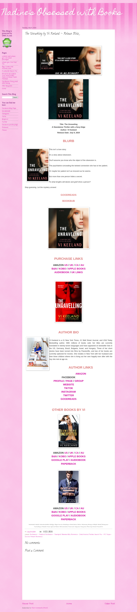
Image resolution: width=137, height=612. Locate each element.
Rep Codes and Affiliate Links (7, 67)
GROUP (79, 381)
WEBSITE (68, 384)
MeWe (4, 130)
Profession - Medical (37, 534)
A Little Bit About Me (9, 71)
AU (82, 265)
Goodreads (6, 111)
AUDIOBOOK (61, 272)
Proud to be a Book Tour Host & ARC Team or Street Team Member (9, 76)
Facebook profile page (10, 125)
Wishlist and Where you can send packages (8, 58)
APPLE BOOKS (77, 268)
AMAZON (81, 373)
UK (71, 265)
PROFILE (59, 381)
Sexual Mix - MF (100, 534)
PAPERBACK (68, 463)
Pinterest (5, 127)
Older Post (110, 603)
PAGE (69, 381)
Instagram (5, 114)
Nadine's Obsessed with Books (62, 13)
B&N (54, 268)
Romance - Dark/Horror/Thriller (82, 534)
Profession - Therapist (53, 534)
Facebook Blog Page (9, 108)
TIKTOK (68, 388)
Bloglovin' (5, 119)
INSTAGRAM (68, 391)
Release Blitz (66, 534)
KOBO (62, 268)
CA (77, 265)
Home (69, 603)
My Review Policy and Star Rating (10, 82)
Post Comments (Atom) (40, 608)
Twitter (4, 122)
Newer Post (27, 603)
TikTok (4, 116)
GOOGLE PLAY (60, 460)
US (66, 265)
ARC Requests (7, 86)
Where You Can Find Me (9, 63)
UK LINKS (77, 272)
